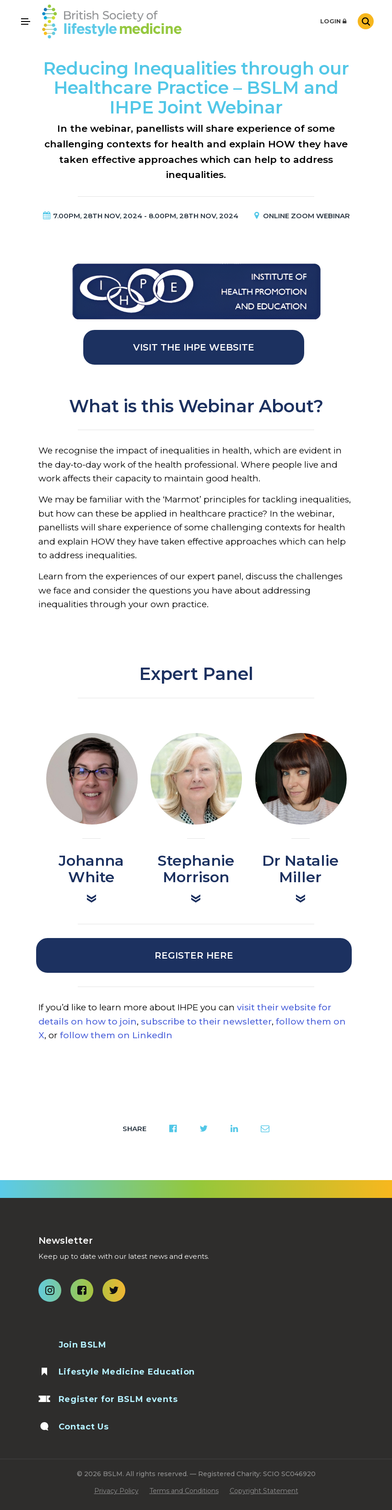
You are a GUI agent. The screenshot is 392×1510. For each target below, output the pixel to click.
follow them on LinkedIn (116, 1035)
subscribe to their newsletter (206, 1021)
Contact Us (84, 1427)
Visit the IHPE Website (193, 347)
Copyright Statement (264, 1491)
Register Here (194, 955)
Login (333, 21)
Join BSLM (83, 1345)
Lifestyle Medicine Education (127, 1372)
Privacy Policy (116, 1491)
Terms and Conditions (184, 1491)
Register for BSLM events (118, 1399)
